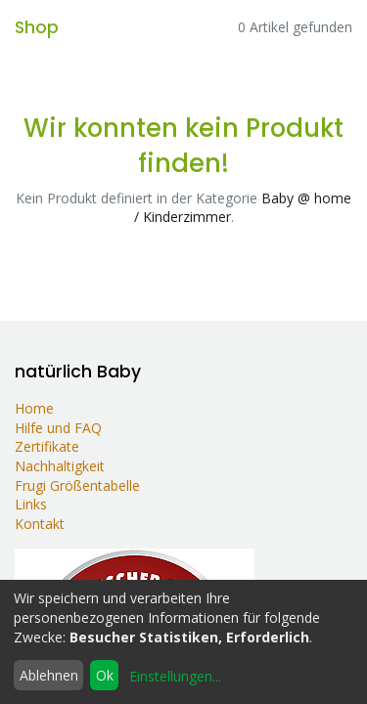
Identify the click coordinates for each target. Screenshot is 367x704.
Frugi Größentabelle (77, 485)
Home (34, 408)
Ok (105, 675)
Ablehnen (49, 675)
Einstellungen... (175, 676)
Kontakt (40, 523)
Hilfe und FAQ (62, 427)
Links (31, 504)
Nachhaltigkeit (60, 466)
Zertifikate (47, 446)
